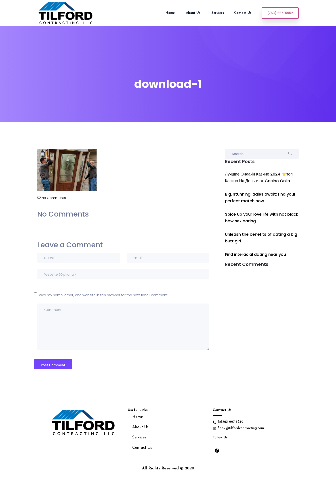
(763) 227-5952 (280, 13)
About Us (194, 13)
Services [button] (218, 13)
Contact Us (243, 13)
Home (171, 13)
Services (139, 437)
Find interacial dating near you (255, 254)
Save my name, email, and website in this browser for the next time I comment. (103, 295)
